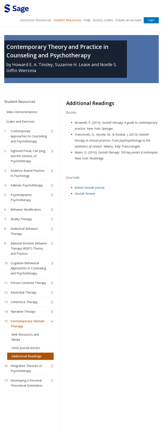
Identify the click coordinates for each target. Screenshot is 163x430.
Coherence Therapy (24, 302)
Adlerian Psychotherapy (27, 185)
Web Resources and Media (25, 337)
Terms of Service (81, 414)
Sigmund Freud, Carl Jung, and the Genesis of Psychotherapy (28, 156)
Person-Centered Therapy (28, 283)
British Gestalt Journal (89, 188)
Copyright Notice (107, 414)
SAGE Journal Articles (25, 348)
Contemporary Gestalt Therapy (27, 323)
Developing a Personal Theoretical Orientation (26, 382)
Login (151, 19)
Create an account (128, 20)
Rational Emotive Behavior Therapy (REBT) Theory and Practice (29, 248)
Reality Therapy (21, 219)
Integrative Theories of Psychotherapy (26, 368)
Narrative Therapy (23, 311)
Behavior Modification (26, 209)
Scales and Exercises (20, 121)
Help (87, 20)
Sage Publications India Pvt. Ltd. (66, 404)
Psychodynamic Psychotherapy (21, 197)
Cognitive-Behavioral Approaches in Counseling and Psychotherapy (28, 268)
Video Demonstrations (21, 112)
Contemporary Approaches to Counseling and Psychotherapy (29, 136)
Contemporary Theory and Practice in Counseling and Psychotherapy (57, 51)
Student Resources (67, 20)
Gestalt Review (85, 194)
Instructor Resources (35, 20)
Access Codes (103, 20)
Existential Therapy (24, 292)
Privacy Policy (130, 414)
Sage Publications (28, 404)
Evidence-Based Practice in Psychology (27, 173)
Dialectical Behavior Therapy (24, 231)
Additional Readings (26, 356)
